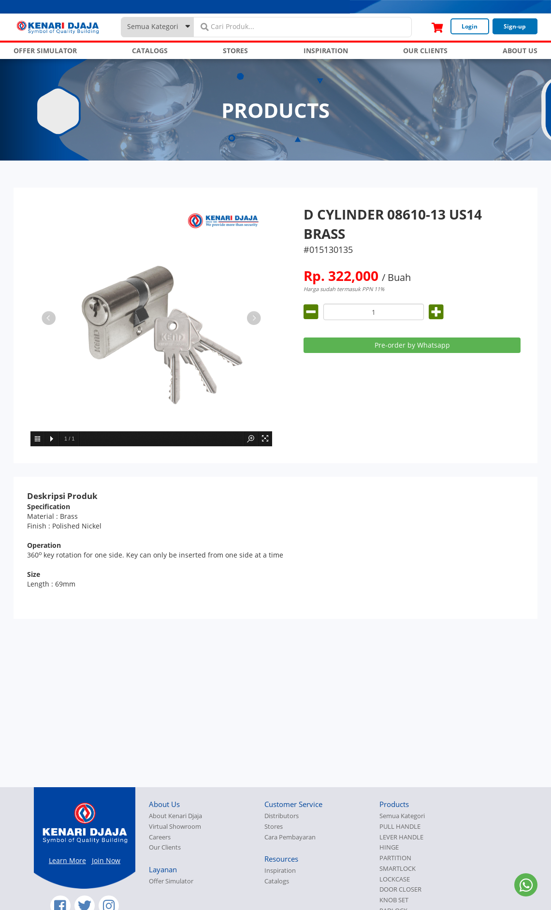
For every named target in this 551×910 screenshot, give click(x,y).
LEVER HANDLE (401, 837)
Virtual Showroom (175, 826)
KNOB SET (393, 900)
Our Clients (165, 847)
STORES (235, 50)
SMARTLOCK (397, 869)
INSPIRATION (326, 50)
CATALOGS (150, 50)
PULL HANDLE (399, 826)
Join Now (106, 860)
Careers (160, 837)
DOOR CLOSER (400, 889)
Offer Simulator (171, 881)
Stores (273, 826)
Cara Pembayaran (290, 837)
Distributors (281, 816)
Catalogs (276, 881)
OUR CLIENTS (425, 50)
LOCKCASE (394, 879)
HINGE (389, 847)
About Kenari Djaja (175, 816)
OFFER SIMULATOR (45, 50)
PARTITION (395, 858)
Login (470, 26)
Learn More (67, 860)
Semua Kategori (402, 816)
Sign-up (515, 26)
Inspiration (280, 870)
